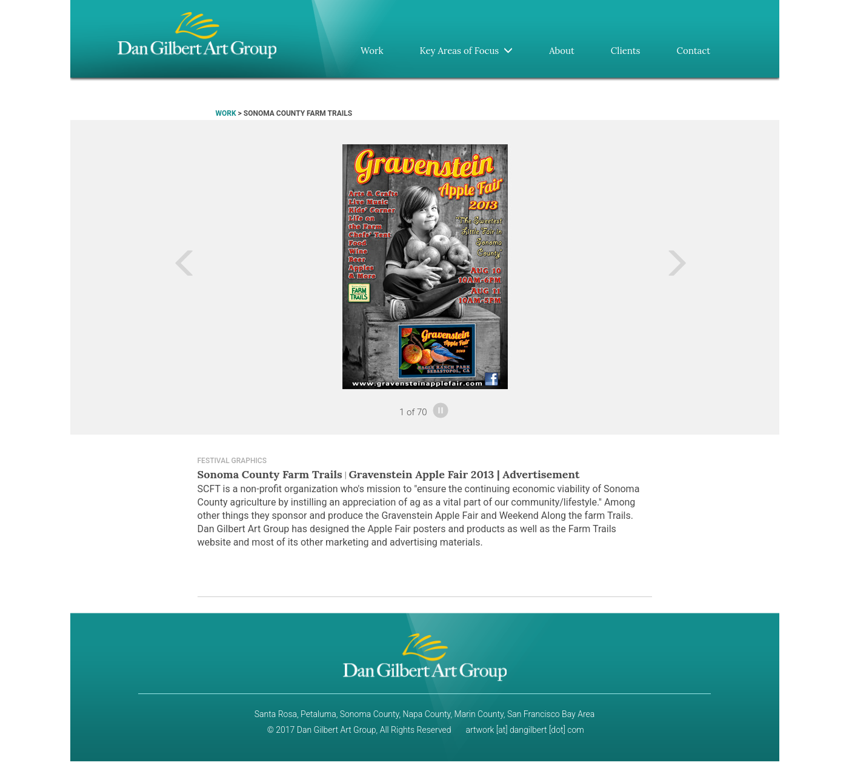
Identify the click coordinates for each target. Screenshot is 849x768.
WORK (226, 113)
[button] (141, 266)
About (561, 50)
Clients (626, 50)
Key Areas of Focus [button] (466, 50)
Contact (694, 50)
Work (372, 50)
